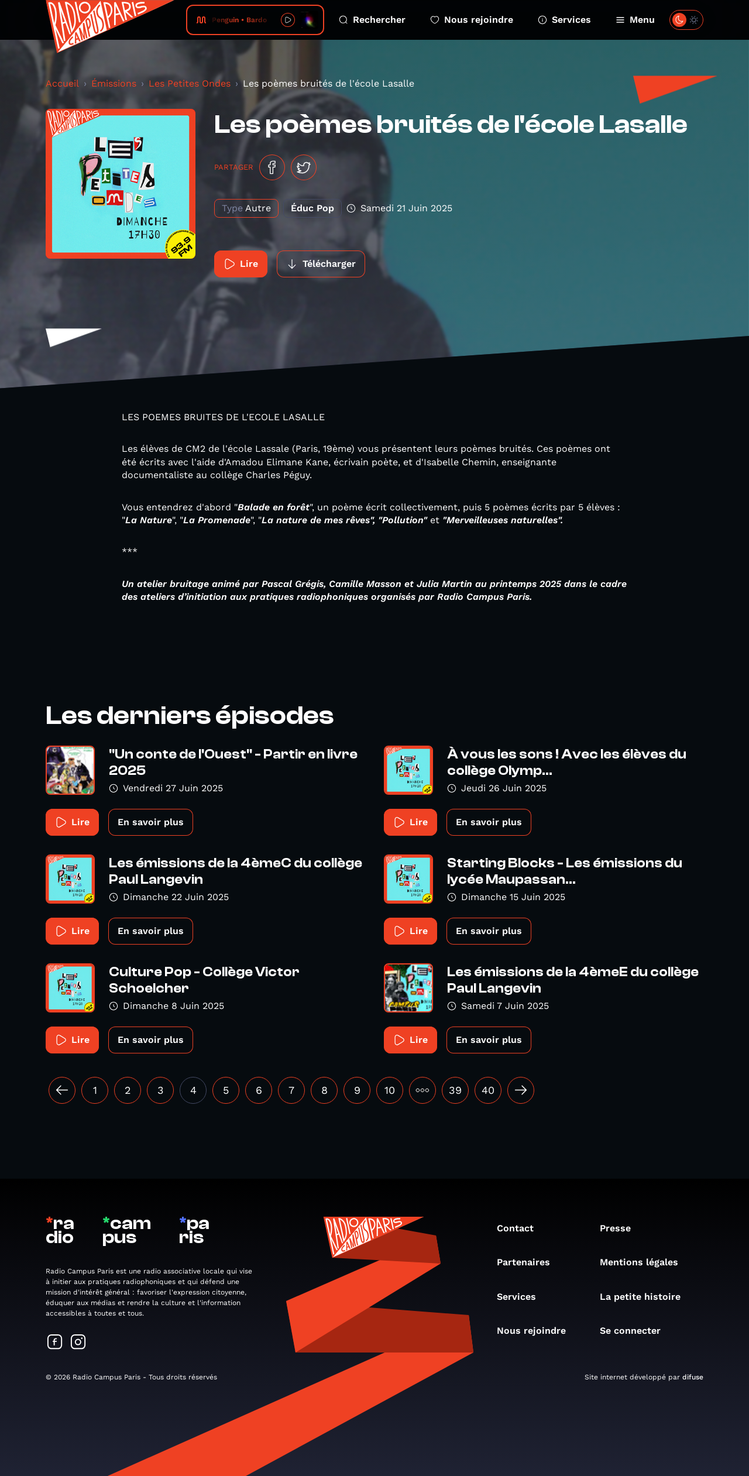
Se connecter (636, 1330)
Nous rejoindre (471, 19)
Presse (621, 1228)
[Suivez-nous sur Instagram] (78, 1343)
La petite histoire (646, 1296)
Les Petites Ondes (190, 83)
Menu (635, 19)
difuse (692, 1377)
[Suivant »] (521, 1090)
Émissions (113, 83)
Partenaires (529, 1262)
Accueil (62, 83)
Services (564, 19)
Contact (521, 1228)
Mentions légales (645, 1262)
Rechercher (372, 19)
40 (488, 1090)
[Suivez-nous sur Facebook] (55, 1343)
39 (455, 1090)
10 (389, 1090)
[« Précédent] (62, 1090)
